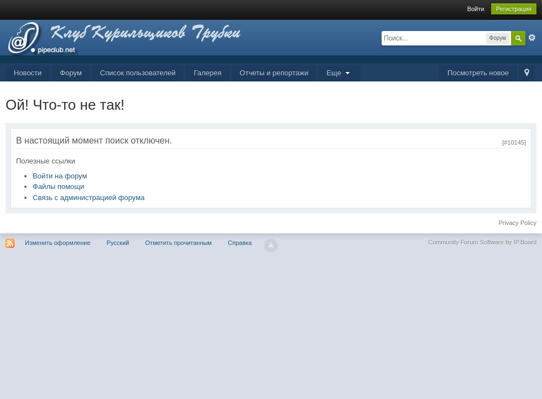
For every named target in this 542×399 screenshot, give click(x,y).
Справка (240, 242)
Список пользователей (138, 73)
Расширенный (532, 37)
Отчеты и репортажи (273, 73)
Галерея (207, 73)
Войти (475, 9)
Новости (27, 73)
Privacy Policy (517, 222)
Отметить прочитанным (178, 242)
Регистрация (513, 9)
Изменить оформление (58, 242)
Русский (118, 242)
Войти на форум (60, 176)
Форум (71, 73)
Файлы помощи (58, 186)
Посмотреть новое (478, 73)
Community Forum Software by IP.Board (482, 242)
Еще (339, 73)
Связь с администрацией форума (88, 197)
